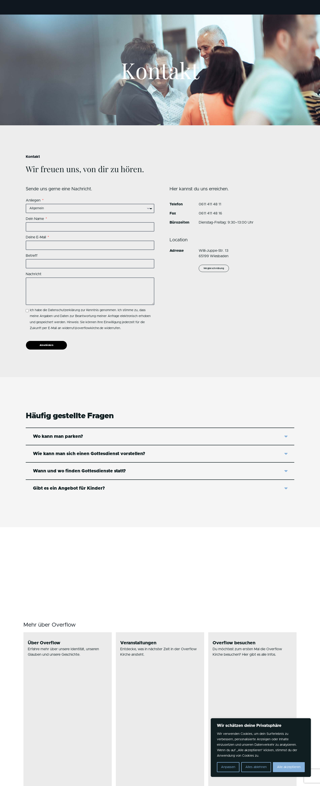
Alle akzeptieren (289, 767)
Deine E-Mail (36, 237)
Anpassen (228, 767)
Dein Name (35, 219)
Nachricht (33, 274)
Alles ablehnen (256, 767)
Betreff (32, 255)
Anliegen (33, 200)
